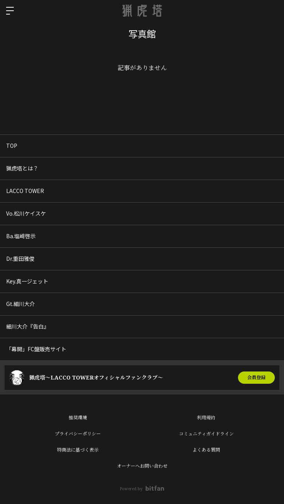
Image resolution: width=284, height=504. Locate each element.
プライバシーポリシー (78, 433)
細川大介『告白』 (27, 326)
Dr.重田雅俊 (20, 258)
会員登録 (256, 377)
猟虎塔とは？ (22, 168)
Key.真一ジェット (27, 281)
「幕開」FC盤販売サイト (36, 349)
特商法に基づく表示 (77, 450)
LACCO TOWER (25, 191)
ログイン (272, 11)
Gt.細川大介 (20, 304)
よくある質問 (206, 450)
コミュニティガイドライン (206, 433)
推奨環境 (78, 417)
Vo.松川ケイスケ (26, 213)
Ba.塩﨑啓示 (21, 236)
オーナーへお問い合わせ (142, 466)
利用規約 (206, 417)
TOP (11, 145)
